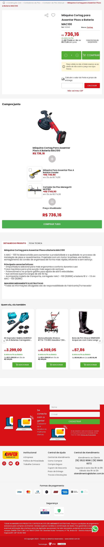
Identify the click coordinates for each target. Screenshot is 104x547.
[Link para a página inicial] (4, 3)
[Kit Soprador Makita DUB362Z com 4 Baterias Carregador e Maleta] (18, 339)
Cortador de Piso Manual (53, 3)
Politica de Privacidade (88, 435)
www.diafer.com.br (72, 539)
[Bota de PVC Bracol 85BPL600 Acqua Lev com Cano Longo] (86, 339)
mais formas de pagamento (92, 41)
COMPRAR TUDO (52, 224)
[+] (77, 55)
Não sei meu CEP (75, 90)
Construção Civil (14, 3)
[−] (65, 55)
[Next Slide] (100, 341)
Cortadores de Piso (32, 3)
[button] (46, 15)
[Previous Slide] (4, 341)
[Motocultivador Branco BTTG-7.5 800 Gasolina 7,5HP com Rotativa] (52, 339)
